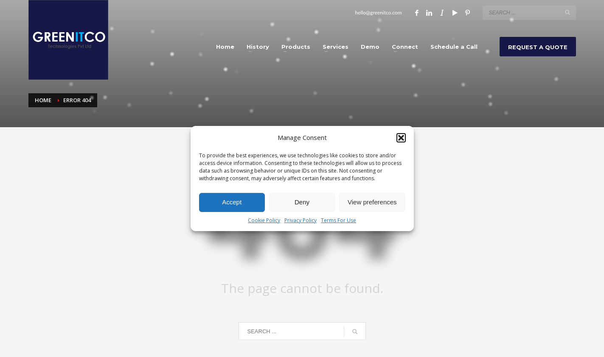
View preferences (372, 202)
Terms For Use (338, 220)
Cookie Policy (264, 220)
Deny (302, 202)
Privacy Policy (300, 220)
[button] (401, 138)
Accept (232, 202)
